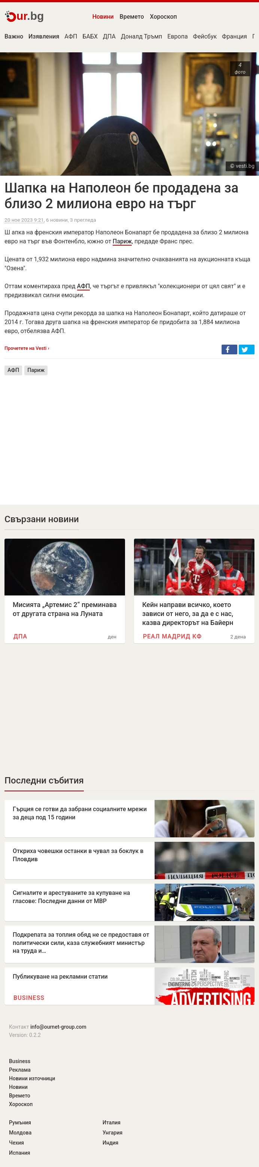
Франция (234, 36)
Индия (110, 1143)
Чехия (16, 1143)
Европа (177, 36)
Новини (103, 16)
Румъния (20, 1123)
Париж (122, 241)
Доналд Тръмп (141, 36)
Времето (132, 16)
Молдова (20, 1133)
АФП (70, 36)
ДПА (109, 36)
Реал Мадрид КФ (172, 636)
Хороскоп (163, 16)
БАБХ (90, 36)
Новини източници (32, 1078)
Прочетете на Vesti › (26, 348)
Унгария (112, 1133)
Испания (19, 1153)
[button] (229, 349)
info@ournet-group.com (58, 1027)
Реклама (20, 1070)
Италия (112, 1123)
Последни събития (44, 780)
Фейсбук (205, 36)
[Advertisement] (129, 434)
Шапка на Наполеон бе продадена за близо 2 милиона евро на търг (121, 196)
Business (29, 997)
